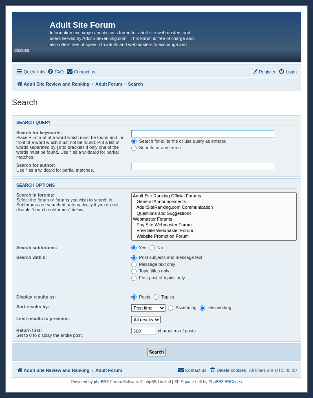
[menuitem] (55, 72)
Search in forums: (35, 194)
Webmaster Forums (214, 219)
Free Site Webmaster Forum (214, 231)
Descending (215, 307)
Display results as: (36, 296)
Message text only (153, 264)
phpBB (100, 382)
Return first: (29, 330)
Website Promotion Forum (214, 236)
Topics (164, 296)
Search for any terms (156, 147)
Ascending (182, 307)
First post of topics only (158, 277)
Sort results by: (32, 306)
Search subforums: (36, 247)
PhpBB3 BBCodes (225, 382)
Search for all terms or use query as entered (179, 141)
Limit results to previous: (43, 318)
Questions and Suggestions (214, 214)
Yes (138, 247)
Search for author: (35, 165)
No (156, 247)
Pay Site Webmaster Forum (214, 225)
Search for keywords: (39, 132)
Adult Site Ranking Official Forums (214, 196)
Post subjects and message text (166, 257)
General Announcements (214, 202)
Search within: (31, 257)
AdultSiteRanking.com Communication (214, 207)
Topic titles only (150, 270)
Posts (140, 296)
